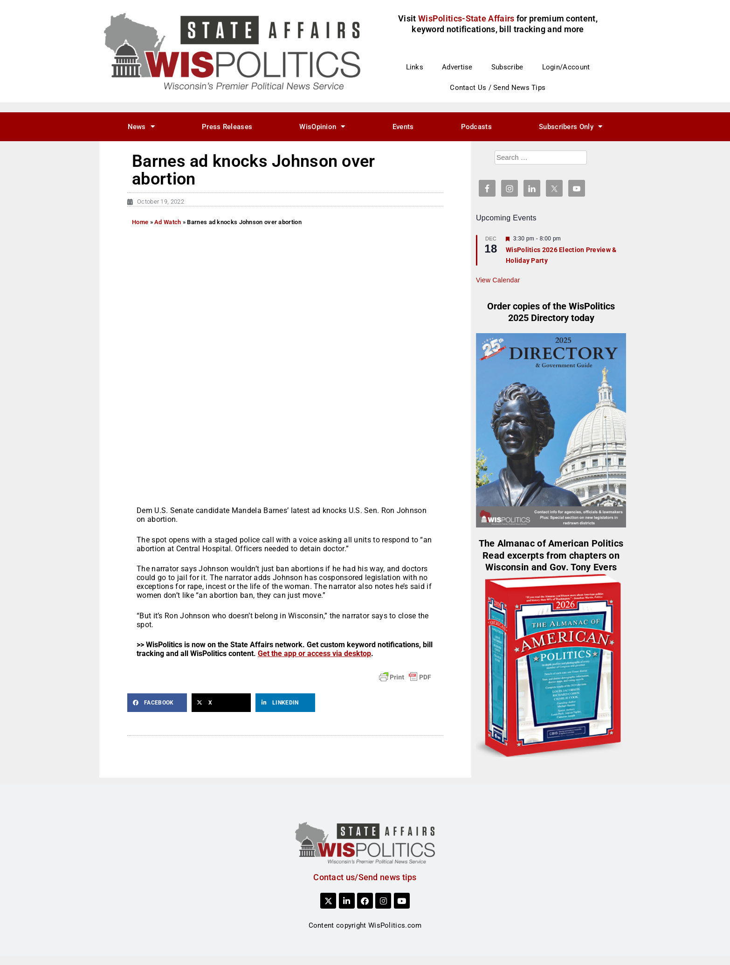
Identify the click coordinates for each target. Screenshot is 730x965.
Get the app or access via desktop (314, 653)
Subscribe (507, 67)
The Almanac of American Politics (551, 543)
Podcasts (476, 127)
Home (140, 222)
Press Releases (227, 127)
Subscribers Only (570, 126)
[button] (157, 702)
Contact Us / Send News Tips (497, 87)
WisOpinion (322, 126)
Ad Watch (167, 222)
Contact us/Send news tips (365, 877)
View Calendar (498, 280)
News (141, 126)
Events (403, 127)
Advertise (457, 67)
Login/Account (566, 67)
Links (415, 67)
